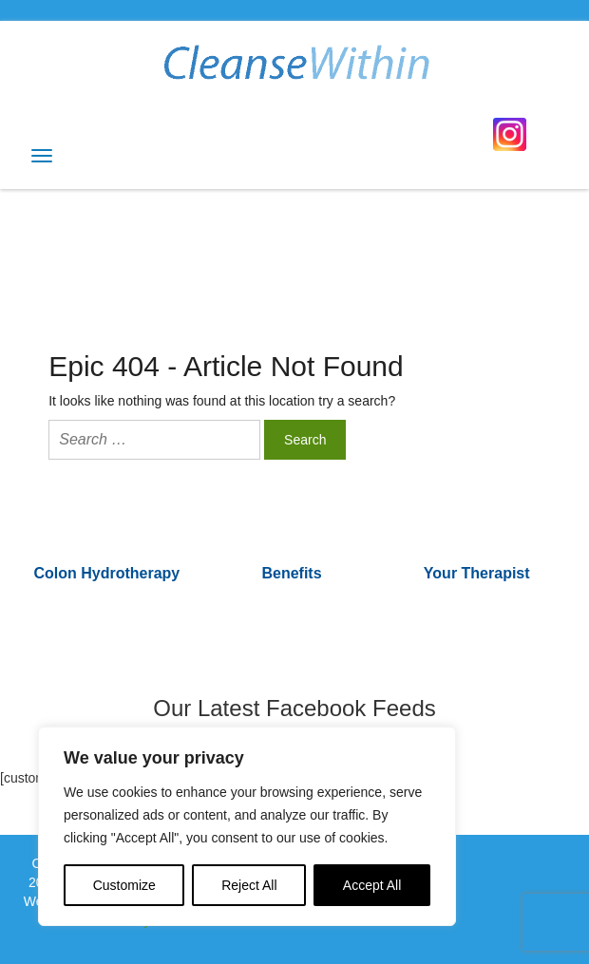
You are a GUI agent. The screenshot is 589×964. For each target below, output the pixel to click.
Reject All (248, 885)
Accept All (372, 885)
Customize (124, 885)
